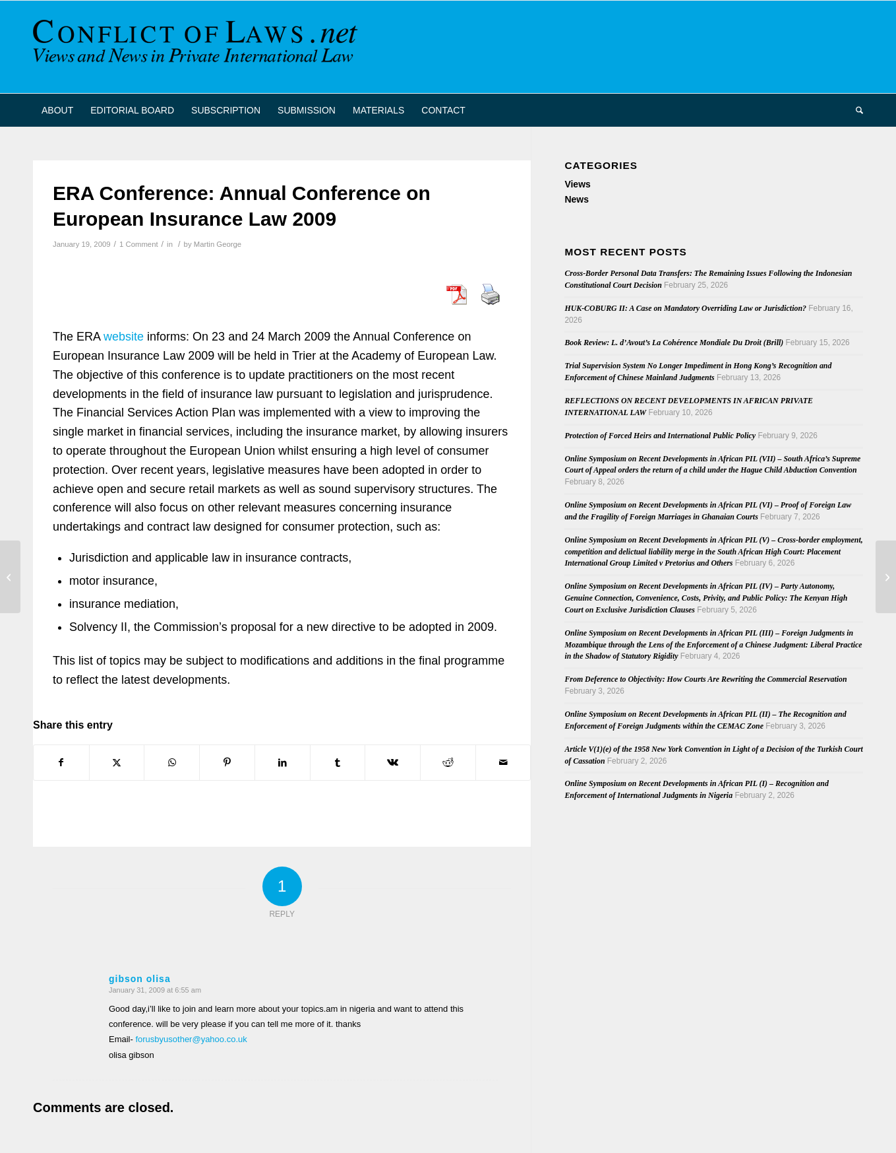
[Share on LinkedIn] (282, 762)
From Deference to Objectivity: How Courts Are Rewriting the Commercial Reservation (705, 679)
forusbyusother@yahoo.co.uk (191, 1039)
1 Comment (138, 244)
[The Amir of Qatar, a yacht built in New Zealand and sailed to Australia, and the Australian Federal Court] (10, 577)
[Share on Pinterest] (227, 762)
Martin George (217, 244)
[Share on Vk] (392, 762)
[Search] (855, 110)
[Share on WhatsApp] (171, 762)
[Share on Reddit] (448, 762)
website (124, 336)
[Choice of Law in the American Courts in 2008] (886, 577)
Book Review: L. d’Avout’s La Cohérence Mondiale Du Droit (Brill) (673, 342)
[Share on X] (117, 762)
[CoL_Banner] (198, 47)
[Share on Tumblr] (338, 762)
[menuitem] (57, 110)
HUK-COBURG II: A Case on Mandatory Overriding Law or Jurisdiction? (685, 308)
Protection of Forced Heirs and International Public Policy (660, 435)
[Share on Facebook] (61, 762)
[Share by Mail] (503, 762)
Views (577, 184)
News (576, 199)
